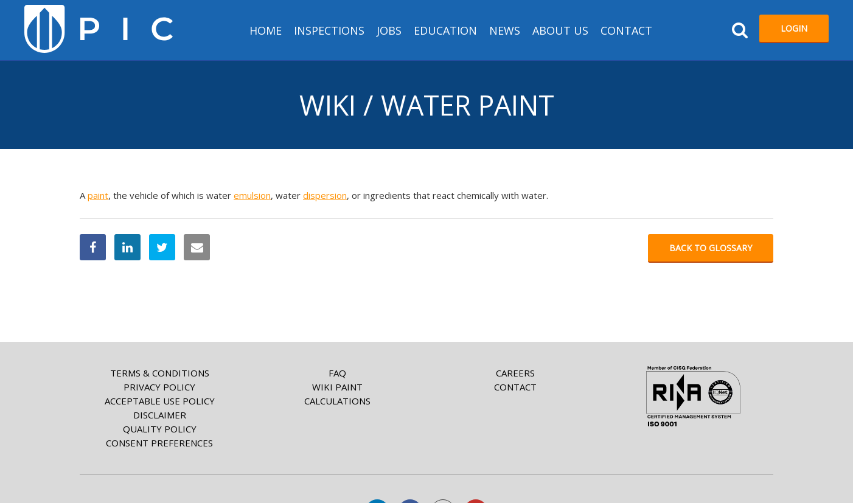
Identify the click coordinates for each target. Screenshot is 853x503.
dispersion (325, 195)
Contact (626, 30)
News (504, 30)
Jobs (389, 30)
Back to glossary (710, 248)
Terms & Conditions (159, 373)
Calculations (337, 401)
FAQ (337, 373)
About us (560, 30)
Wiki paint (337, 387)
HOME (265, 30)
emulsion (252, 195)
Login (794, 28)
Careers (515, 373)
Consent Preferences (159, 443)
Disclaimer (159, 415)
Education (445, 30)
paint (98, 195)
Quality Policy (160, 429)
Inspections (329, 30)
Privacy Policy (159, 387)
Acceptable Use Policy (160, 401)
